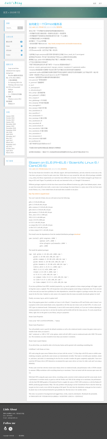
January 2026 (10, 116)
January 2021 (10, 122)
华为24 (10, 89)
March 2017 (9, 142)
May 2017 (9, 138)
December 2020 (11, 124)
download (77, 234)
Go (20, 28)
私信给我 (5, 429)
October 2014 (10, 148)
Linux (14, 46)
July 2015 (9, 146)
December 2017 (11, 136)
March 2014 (9, 152)
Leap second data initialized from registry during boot (13, 71)
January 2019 (10, 126)
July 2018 (9, 132)
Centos (46, 169)
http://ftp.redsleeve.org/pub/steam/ (39, 194)
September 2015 (11, 144)
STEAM (41, 27)
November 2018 (11, 128)
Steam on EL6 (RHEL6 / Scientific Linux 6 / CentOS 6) (64, 164)
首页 (94, 3)
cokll (33, 27)
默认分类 (14, 42)
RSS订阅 (10, 429)
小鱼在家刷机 (12, 80)
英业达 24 (11, 104)
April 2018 (9, 134)
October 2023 (10, 120)
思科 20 (10, 92)
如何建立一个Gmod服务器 (45, 24)
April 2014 (9, 150)
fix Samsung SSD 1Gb (15, 82)
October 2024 (10, 118)
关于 (100, 3)
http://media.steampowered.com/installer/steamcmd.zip (65, 43)
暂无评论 (59, 27)
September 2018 (11, 130)
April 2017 (9, 140)
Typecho (16, 435)
